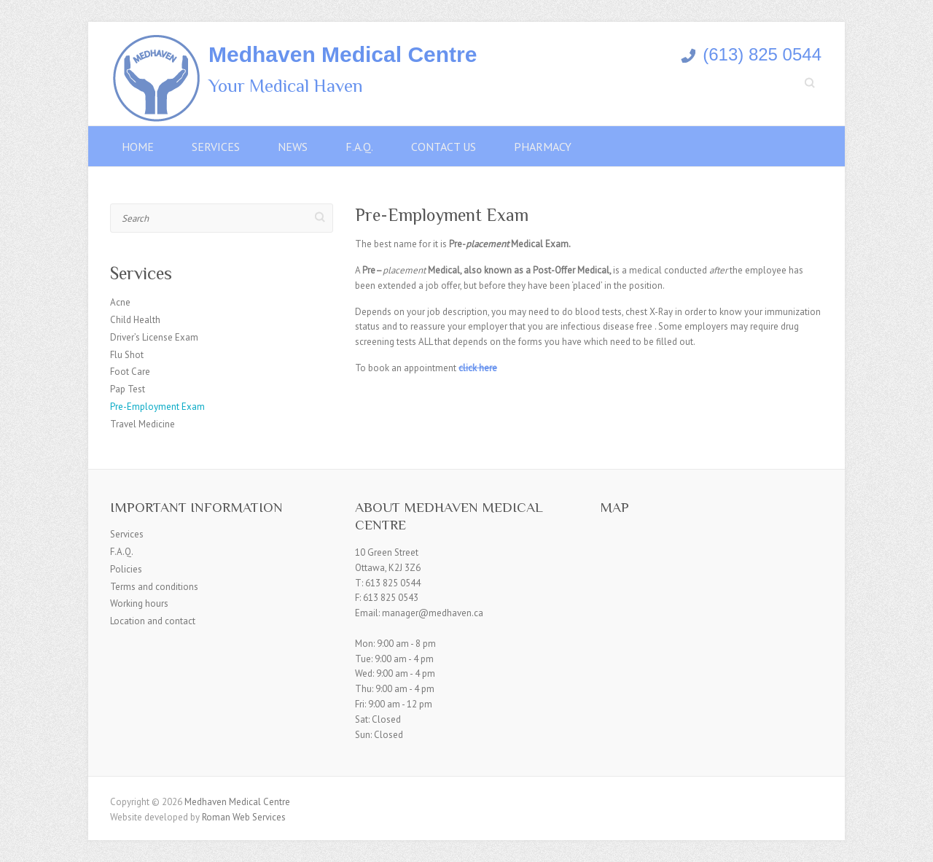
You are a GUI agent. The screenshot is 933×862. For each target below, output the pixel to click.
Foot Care (130, 371)
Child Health (135, 320)
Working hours (139, 603)
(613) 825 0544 (751, 54)
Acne (120, 302)
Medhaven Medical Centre (342, 54)
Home (138, 146)
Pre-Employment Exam (157, 406)
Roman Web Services (244, 817)
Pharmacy (542, 146)
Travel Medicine (142, 424)
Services (216, 146)
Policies (126, 569)
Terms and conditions (154, 587)
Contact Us (443, 146)
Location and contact (152, 621)
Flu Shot (127, 355)
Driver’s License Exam (154, 337)
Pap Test (127, 389)
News (293, 146)
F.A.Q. (359, 146)
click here (477, 368)
